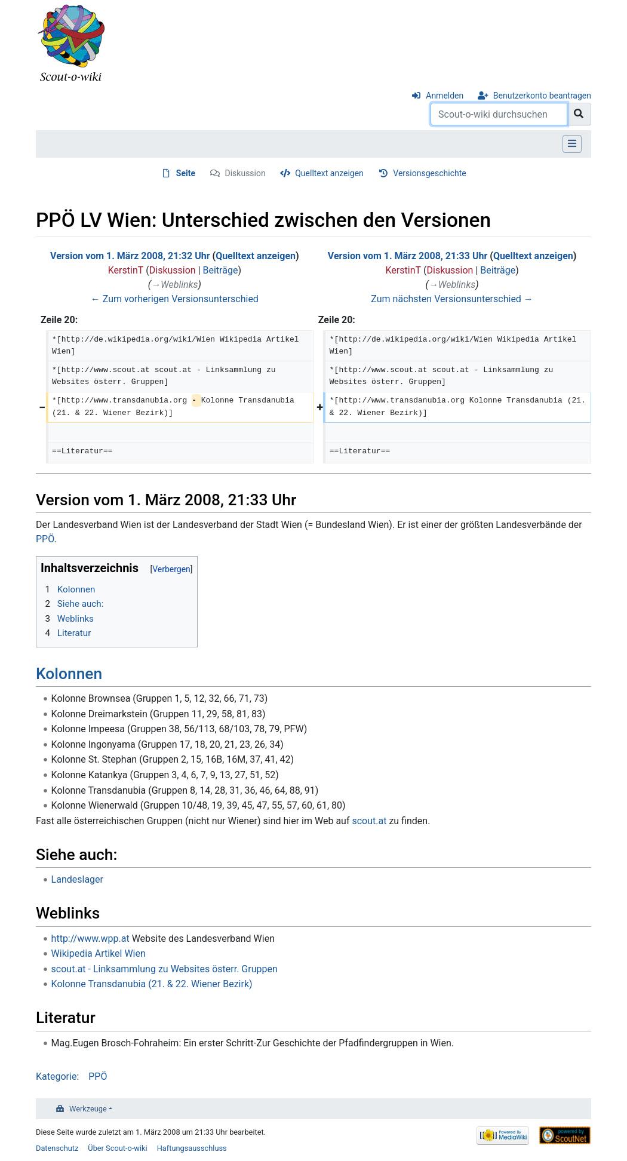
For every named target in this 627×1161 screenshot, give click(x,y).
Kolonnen (69, 674)
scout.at (369, 821)
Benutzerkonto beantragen (542, 95)
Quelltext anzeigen (329, 173)
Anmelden (444, 95)
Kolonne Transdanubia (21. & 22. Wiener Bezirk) (152, 984)
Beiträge (220, 270)
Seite (185, 173)
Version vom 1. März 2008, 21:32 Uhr (130, 256)
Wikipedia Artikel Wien (98, 953)
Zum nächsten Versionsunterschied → (452, 299)
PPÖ (45, 539)
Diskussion (245, 173)
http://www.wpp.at (90, 938)
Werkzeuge (88, 1108)
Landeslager (77, 879)
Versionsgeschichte (429, 173)
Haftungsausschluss (192, 1148)
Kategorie (56, 1076)
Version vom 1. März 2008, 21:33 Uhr (407, 256)
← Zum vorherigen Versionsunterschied (175, 299)
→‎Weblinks (174, 284)
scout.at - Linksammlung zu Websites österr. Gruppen (164, 969)
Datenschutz (57, 1148)
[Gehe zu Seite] (579, 114)
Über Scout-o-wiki (117, 1148)
